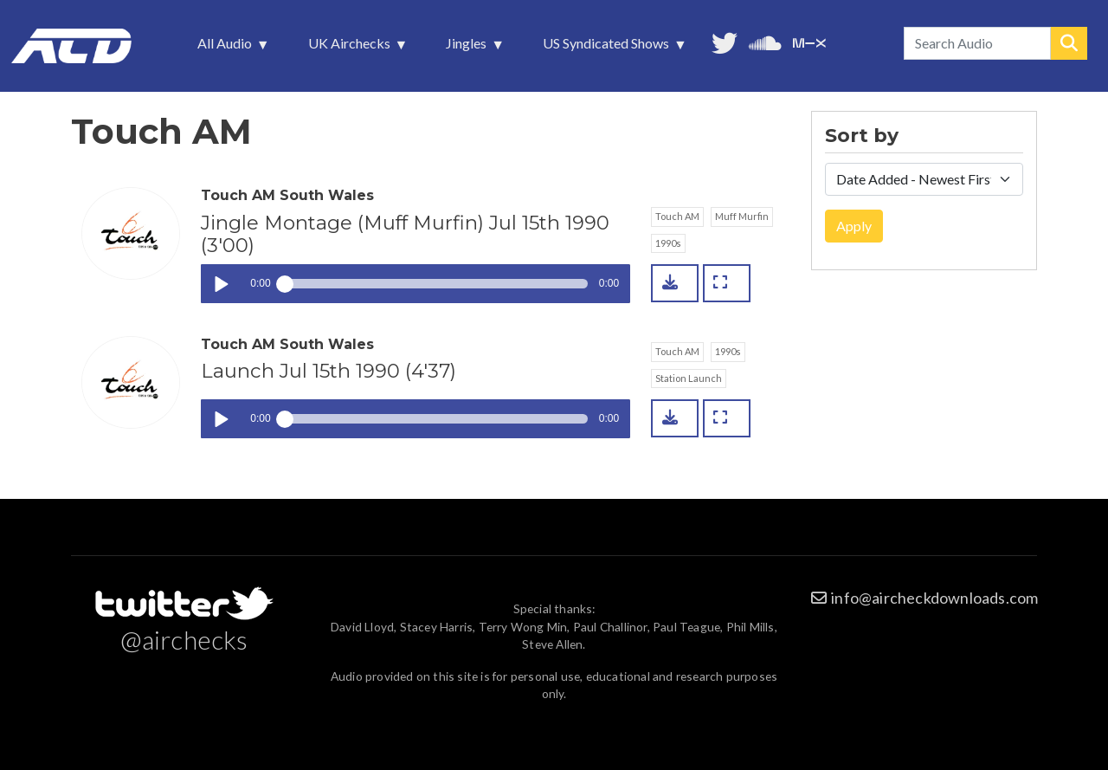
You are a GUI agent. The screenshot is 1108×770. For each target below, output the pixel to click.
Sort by (862, 136)
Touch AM (677, 216)
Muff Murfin (742, 216)
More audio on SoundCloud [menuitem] (765, 41)
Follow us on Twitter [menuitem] (725, 41)
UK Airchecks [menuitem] (351, 48)
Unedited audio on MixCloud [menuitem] (809, 41)
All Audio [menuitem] (226, 48)
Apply (854, 225)
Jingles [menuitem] (468, 48)
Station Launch (688, 378)
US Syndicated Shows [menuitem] (607, 48)
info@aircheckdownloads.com (934, 597)
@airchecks (184, 639)
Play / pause (220, 283)
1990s (668, 243)
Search (1069, 43)
